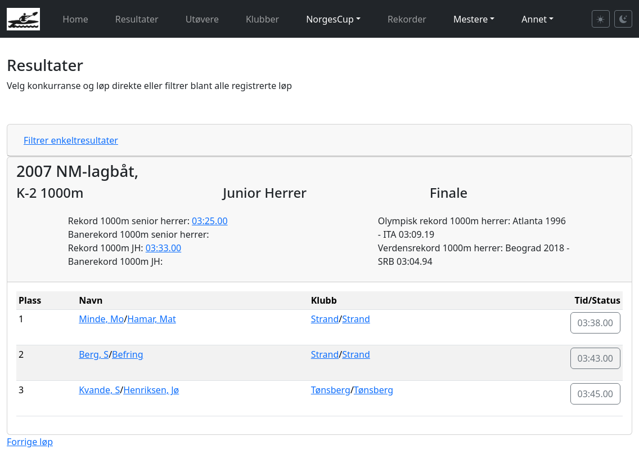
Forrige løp (30, 442)
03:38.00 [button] (596, 323)
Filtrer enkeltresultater (71, 140)
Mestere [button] (470, 19)
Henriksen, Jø (151, 390)
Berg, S (94, 354)
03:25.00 (210, 221)
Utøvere (202, 19)
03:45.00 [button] (596, 394)
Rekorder (407, 19)
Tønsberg (330, 390)
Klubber (262, 19)
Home (75, 19)
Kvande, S (99, 390)
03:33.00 (164, 248)
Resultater (137, 19)
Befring (127, 354)
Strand (325, 319)
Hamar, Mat (151, 319)
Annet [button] (534, 19)
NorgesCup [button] (330, 19)
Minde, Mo (101, 319)
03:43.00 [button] (596, 358)
